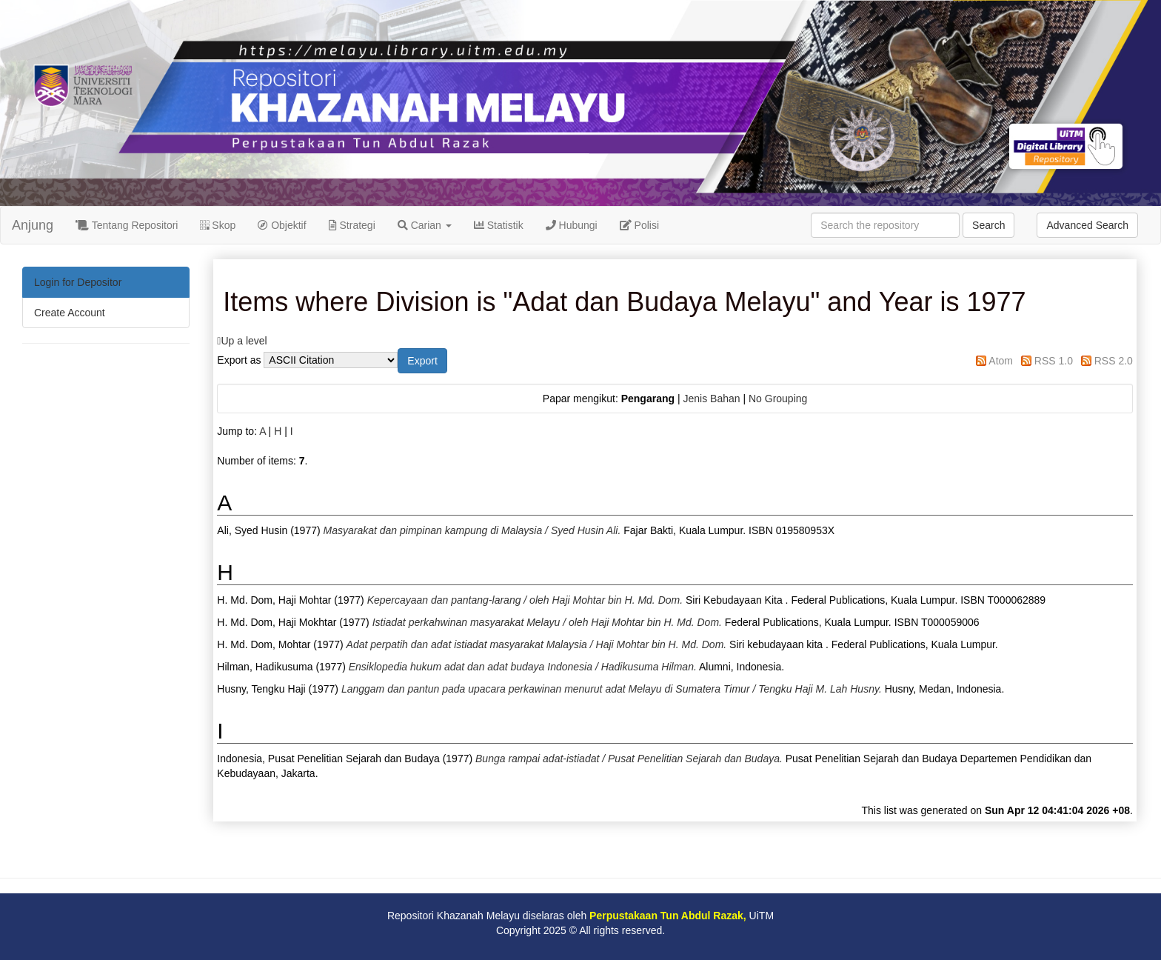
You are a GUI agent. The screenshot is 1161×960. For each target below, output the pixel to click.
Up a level (244, 341)
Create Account (69, 313)
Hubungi (572, 225)
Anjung (32, 225)
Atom (1000, 361)
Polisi (639, 225)
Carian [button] (425, 225)
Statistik (498, 225)
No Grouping (778, 398)
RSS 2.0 (1113, 361)
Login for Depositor (77, 282)
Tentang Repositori (127, 225)
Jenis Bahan (711, 398)
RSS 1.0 (1053, 361)
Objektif (282, 225)
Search (988, 225)
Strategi (352, 225)
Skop (217, 225)
